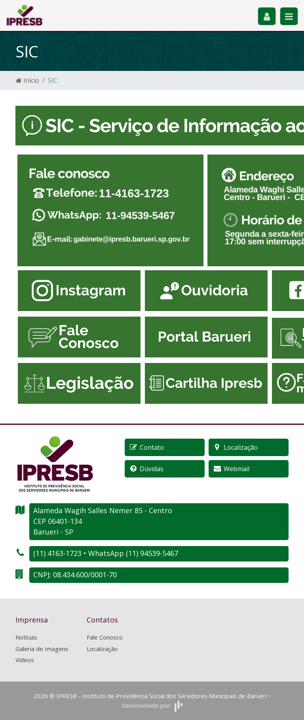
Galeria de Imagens (41, 649)
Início (27, 80)
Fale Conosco (105, 637)
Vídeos (24, 660)
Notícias (26, 637)
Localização (102, 649)
